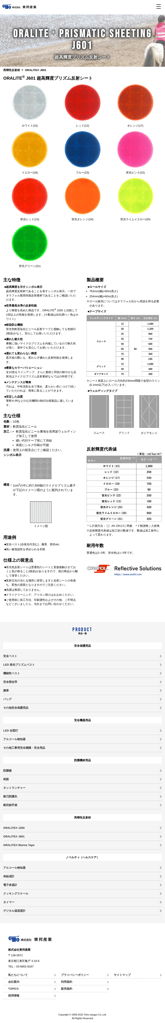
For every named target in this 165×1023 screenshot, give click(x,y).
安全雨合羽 (10, 682)
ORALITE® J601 (13, 836)
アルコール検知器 (14, 739)
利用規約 (66, 981)
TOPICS (13, 988)
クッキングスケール (15, 893)
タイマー (8, 902)
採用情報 (13, 995)
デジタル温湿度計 (14, 910)
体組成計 (8, 876)
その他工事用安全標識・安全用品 (24, 747)
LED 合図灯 (10, 730)
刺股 (6, 779)
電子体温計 (10, 885)
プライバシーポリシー (75, 974)
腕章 (6, 690)
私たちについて (18, 974)
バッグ (7, 699)
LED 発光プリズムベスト (19, 664)
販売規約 (66, 988)
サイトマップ (122, 974)
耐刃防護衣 (10, 796)
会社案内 (13, 981)
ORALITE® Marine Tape (18, 845)
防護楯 (7, 770)
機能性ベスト (11, 673)
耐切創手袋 (10, 805)
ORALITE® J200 (13, 827)
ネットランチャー (14, 787)
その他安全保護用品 (15, 707)
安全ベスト (10, 656)
